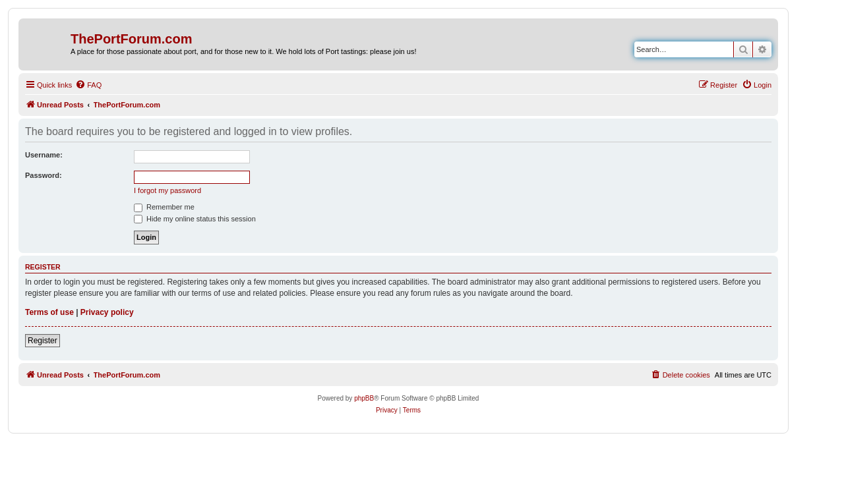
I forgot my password (167, 190)
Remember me (164, 207)
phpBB (364, 398)
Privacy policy (107, 312)
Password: (43, 175)
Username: (44, 155)
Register (42, 340)
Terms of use (49, 312)
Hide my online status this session (195, 219)
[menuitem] (88, 85)
